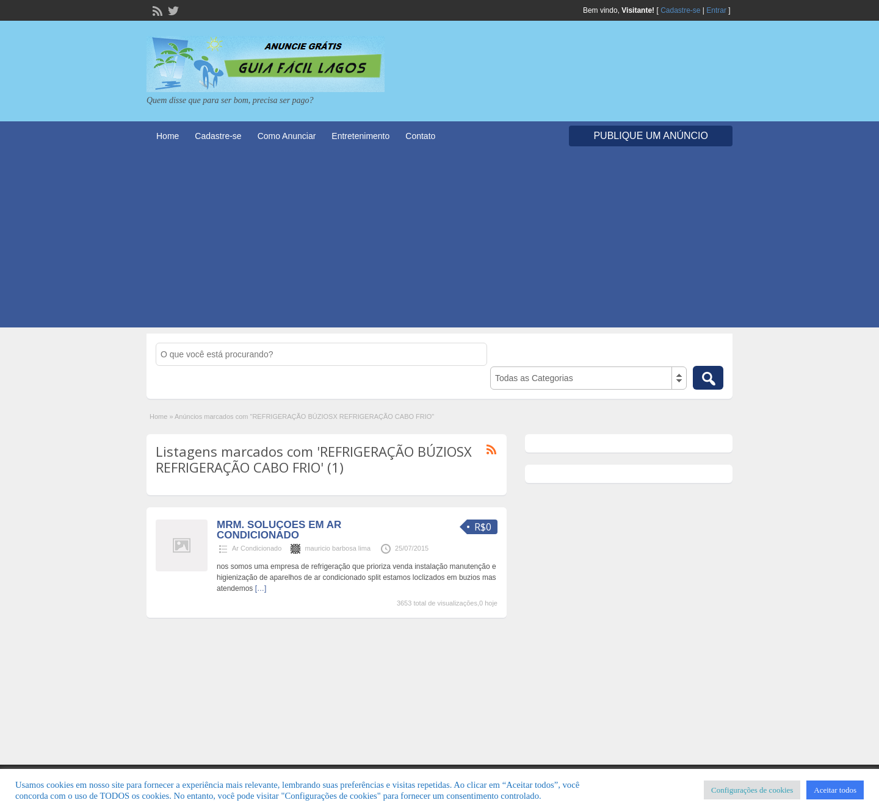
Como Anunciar (287, 136)
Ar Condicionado (256, 548)
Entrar (716, 10)
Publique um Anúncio (650, 135)
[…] (261, 588)
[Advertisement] (439, 242)
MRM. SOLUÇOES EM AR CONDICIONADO (279, 530)
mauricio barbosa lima (338, 548)
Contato (420, 136)
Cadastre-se (680, 10)
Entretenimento (360, 136)
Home (167, 136)
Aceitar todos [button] (835, 790)
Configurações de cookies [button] (752, 790)
